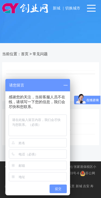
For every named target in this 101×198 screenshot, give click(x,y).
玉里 (71, 186)
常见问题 (40, 54)
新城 (57, 8)
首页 (25, 54)
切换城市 (72, 8)
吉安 (86, 186)
